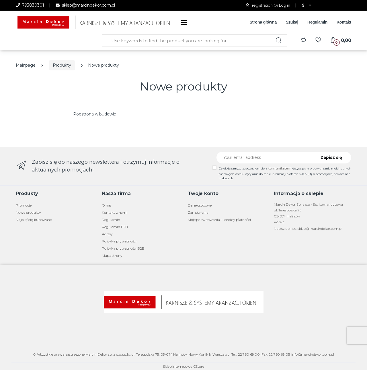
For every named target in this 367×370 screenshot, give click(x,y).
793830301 (30, 5)
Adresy (107, 234)
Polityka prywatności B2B (123, 248)
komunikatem (279, 168)
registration (259, 5)
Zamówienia (198, 212)
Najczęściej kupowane (34, 219)
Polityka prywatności (119, 241)
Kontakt (344, 22)
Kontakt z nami (114, 212)
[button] (305, 5)
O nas (106, 205)
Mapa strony (112, 255)
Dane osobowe (200, 205)
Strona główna (263, 22)
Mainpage (26, 65)
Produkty (62, 65)
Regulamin (317, 22)
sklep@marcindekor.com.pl (85, 5)
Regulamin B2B (115, 227)
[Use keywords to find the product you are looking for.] (186, 41)
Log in (284, 5)
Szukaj (292, 22)
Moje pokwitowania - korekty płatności (219, 219)
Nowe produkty (28, 212)
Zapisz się (331, 157)
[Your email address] (264, 157)
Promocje (24, 205)
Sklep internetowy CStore (183, 366)
